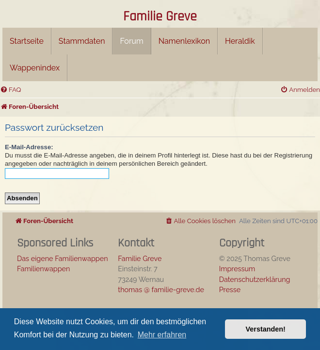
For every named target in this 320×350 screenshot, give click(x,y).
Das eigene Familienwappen (62, 258)
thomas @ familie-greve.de (161, 289)
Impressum (237, 268)
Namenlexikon (184, 41)
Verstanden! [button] (266, 329)
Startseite (27, 41)
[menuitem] (10, 90)
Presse (230, 289)
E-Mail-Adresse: (29, 147)
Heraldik (240, 41)
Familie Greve (160, 17)
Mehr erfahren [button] (162, 335)
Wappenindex (35, 67)
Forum (131, 41)
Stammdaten (82, 41)
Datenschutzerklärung (254, 279)
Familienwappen (43, 268)
